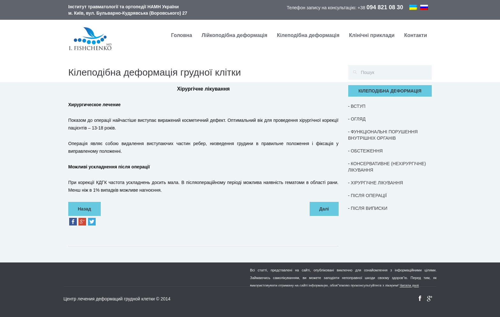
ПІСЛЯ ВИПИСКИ (369, 208)
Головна (181, 35)
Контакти (415, 35)
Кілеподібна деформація (308, 35)
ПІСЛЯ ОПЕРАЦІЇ (369, 195)
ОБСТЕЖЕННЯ (367, 150)
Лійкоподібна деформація (234, 35)
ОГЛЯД (358, 119)
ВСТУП (358, 106)
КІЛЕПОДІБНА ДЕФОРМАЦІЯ (390, 90)
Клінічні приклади (372, 35)
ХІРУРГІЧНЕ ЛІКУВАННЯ (377, 182)
